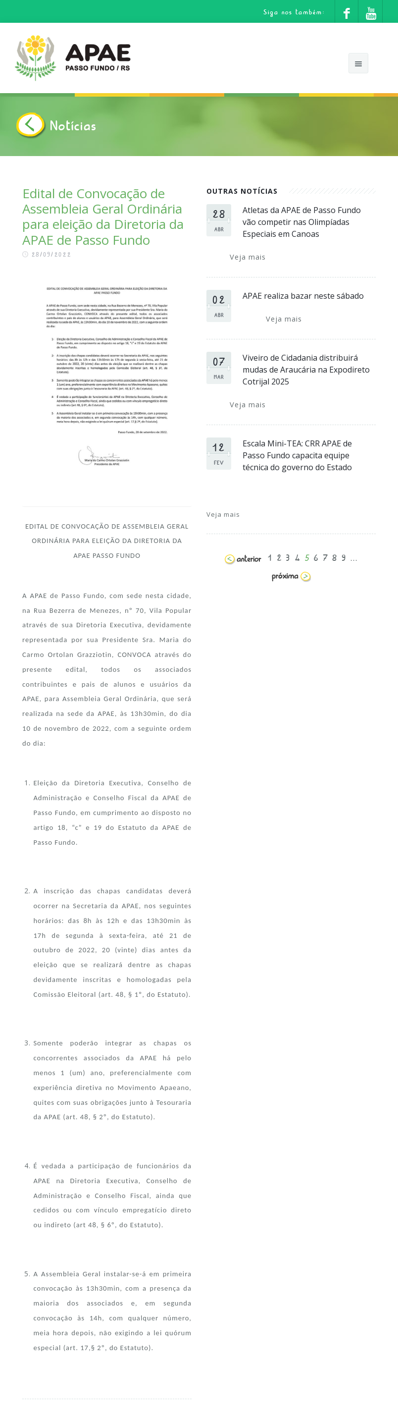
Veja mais (248, 257)
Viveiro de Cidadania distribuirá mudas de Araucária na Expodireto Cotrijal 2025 (306, 369)
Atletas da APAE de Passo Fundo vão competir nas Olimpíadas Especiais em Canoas (302, 222)
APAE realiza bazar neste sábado (303, 295)
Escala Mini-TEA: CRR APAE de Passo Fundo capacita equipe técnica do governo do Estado (297, 455)
